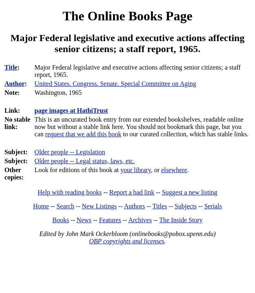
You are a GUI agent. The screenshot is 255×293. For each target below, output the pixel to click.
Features (110, 219)
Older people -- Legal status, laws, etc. (85, 160)
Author (14, 83)
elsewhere (174, 169)
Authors (134, 206)
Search (65, 206)
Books (60, 219)
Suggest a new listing (189, 192)
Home (41, 206)
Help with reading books (69, 192)
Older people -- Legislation (70, 152)
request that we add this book (83, 134)
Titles (160, 206)
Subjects (185, 206)
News (83, 219)
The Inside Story (181, 219)
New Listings (99, 206)
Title (10, 67)
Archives (140, 219)
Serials (213, 206)
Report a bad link (132, 192)
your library (135, 169)
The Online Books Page (127, 16)
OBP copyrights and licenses (126, 241)
